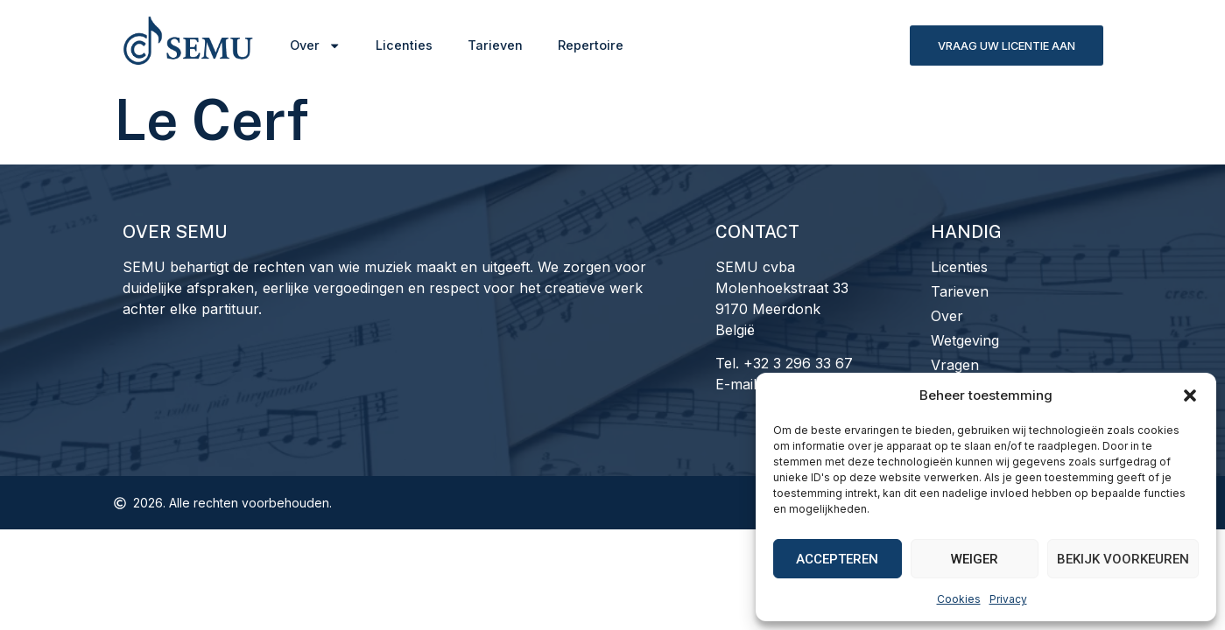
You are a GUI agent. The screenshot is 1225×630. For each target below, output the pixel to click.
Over (315, 45)
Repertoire (590, 45)
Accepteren (837, 559)
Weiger (974, 559)
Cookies (959, 599)
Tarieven (495, 45)
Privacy (1008, 599)
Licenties (404, 45)
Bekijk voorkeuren (1123, 559)
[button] (1190, 395)
